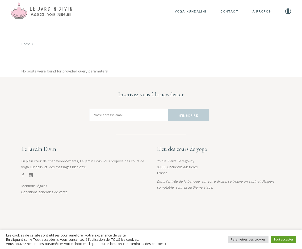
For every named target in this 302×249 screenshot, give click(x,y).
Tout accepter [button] (283, 239)
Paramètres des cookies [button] (248, 239)
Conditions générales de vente (44, 192)
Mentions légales (34, 186)
